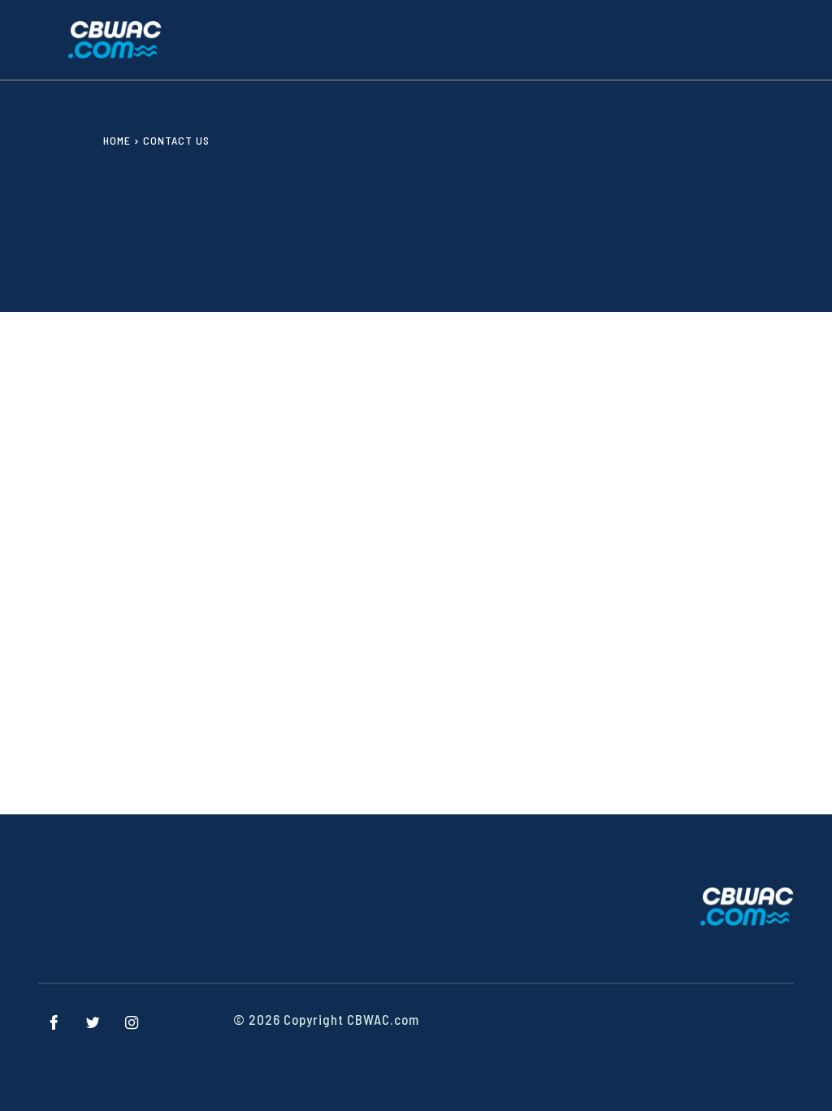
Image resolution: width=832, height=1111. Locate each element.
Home (117, 140)
